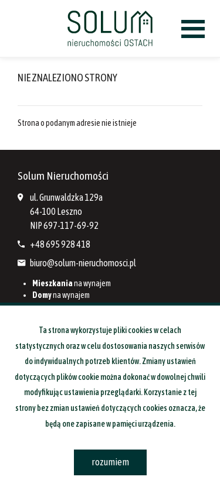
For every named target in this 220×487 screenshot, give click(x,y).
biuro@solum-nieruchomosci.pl (83, 263)
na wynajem (71, 283)
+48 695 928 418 (60, 244)
